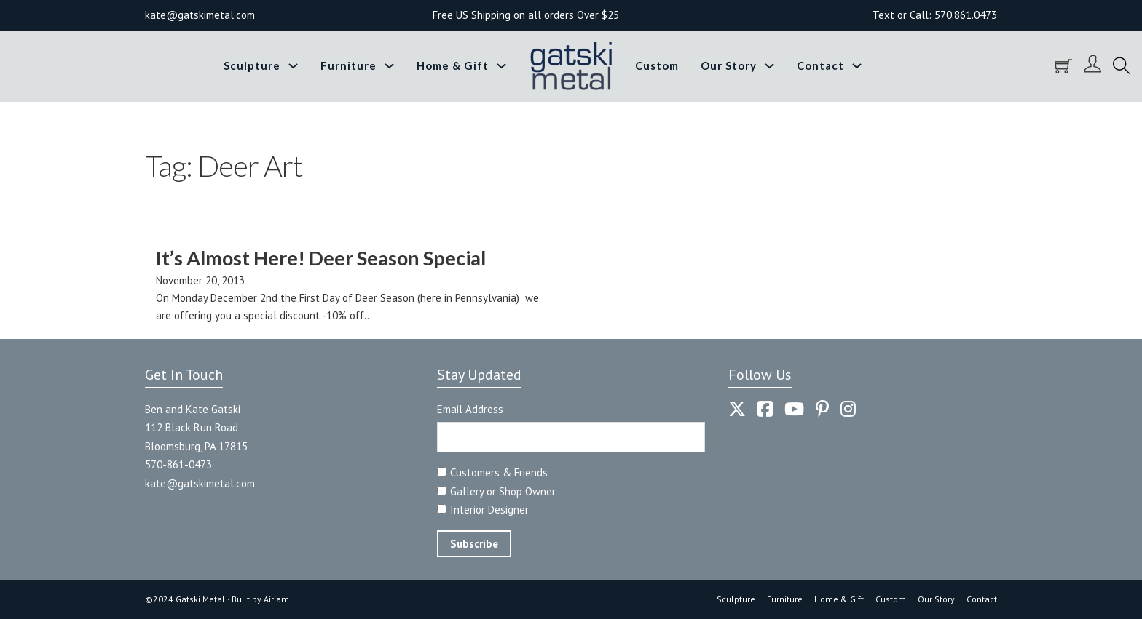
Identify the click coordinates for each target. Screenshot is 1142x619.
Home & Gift (453, 65)
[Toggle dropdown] (293, 65)
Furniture (348, 65)
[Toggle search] (1121, 66)
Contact (820, 65)
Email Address (470, 409)
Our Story (729, 65)
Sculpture (252, 65)
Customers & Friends (499, 472)
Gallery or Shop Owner (503, 491)
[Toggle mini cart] (1063, 66)
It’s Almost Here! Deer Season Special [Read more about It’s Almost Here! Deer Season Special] (321, 258)
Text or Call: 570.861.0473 (935, 15)
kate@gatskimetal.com (200, 483)
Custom (657, 65)
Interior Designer (489, 509)
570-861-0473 (178, 464)
